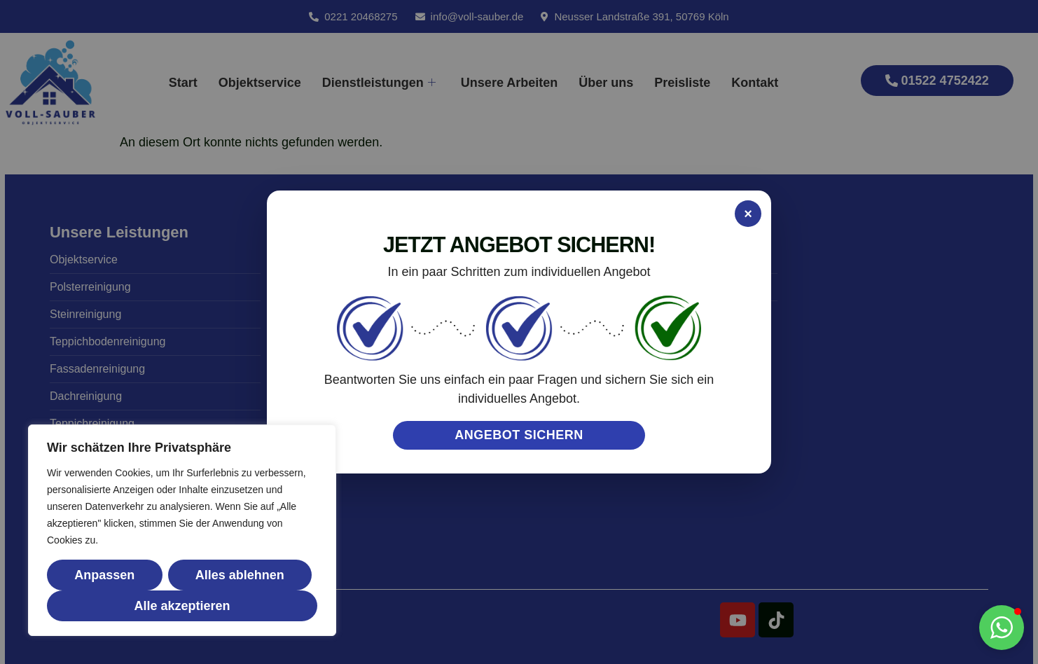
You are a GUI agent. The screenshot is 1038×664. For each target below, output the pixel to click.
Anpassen (104, 575)
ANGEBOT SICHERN (519, 435)
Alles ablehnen (239, 575)
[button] (1001, 627)
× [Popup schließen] (748, 213)
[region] (182, 530)
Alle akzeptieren (182, 606)
